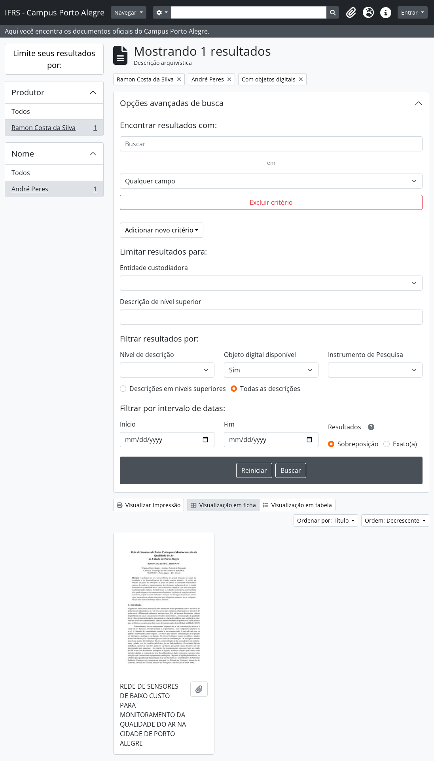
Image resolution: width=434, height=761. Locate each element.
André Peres (54, 190)
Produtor (27, 92)
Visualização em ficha (223, 505)
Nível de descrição (147, 354)
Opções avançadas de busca (172, 103)
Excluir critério (271, 202)
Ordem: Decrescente (393, 520)
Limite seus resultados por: (54, 59)
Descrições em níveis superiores (177, 388)
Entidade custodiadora (154, 267)
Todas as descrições (270, 388)
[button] (351, 12)
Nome (22, 153)
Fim (229, 424)
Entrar (410, 12)
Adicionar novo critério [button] (159, 230)
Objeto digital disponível (260, 354)
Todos (20, 111)
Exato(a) (405, 444)
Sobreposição (358, 444)
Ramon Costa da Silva (54, 129)
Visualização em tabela (297, 505)
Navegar (126, 12)
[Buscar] (271, 143)
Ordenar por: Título (323, 520)
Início (128, 424)
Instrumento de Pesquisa (365, 354)
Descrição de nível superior (160, 301)
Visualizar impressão (148, 505)
